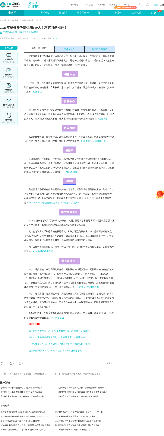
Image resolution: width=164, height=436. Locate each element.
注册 (162, 4)
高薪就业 (101, 5)
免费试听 (136, 12)
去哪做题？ (69, 49)
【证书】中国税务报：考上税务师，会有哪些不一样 (22, 396)
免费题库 (8, 88)
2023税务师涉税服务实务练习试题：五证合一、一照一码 (79, 412)
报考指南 (8, 118)
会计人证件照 (8, 103)
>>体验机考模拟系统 (43, 251)
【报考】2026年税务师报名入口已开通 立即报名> (21, 388)
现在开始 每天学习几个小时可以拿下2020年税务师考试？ (56, 350)
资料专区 (8, 73)
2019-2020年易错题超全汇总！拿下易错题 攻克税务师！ (55, 202)
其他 (36, 20)
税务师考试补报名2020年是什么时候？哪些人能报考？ (78, 425)
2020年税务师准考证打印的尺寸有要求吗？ (73, 430)
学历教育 (113, 5)
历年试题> (86, 141)
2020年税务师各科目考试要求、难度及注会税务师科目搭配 (25, 425)
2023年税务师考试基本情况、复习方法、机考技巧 (76, 416)
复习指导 (63, 12)
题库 (100, 12)
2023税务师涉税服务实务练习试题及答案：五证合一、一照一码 (27, 416)
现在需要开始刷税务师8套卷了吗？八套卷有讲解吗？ (23, 412)
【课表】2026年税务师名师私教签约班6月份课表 (78, 396)
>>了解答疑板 (57, 318)
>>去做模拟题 (70, 172)
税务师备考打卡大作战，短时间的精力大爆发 (81, 374)
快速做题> (38, 92)
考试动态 (45, 12)
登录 (155, 4)
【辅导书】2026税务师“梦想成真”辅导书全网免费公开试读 (82, 392)
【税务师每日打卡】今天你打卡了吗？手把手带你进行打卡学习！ (60, 344)
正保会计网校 (13, 20)
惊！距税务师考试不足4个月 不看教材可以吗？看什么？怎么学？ (60, 331)
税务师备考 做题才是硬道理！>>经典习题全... (27, 374)
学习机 (156, 12)
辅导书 (118, 12)
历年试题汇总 (99, 141)
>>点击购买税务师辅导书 (86, 287)
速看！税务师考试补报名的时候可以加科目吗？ (21, 421)
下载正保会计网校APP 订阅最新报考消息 (20, 32)
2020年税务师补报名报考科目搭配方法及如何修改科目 (78, 421)
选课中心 (8, 58)
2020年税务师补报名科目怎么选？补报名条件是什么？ (23, 430)
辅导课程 (81, 12)
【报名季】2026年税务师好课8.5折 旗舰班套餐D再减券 (80, 388)
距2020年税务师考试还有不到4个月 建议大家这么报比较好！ (58, 337)
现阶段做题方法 (99, 49)
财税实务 (89, 5)
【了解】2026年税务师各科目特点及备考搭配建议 (21, 392)
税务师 (12, 12)
